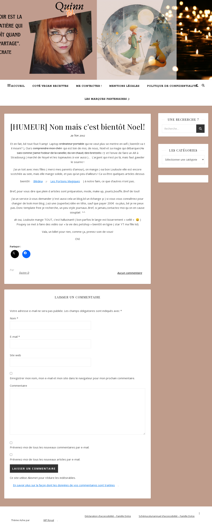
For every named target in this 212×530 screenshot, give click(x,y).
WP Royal (48, 520)
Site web (15, 355)
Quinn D (24, 272)
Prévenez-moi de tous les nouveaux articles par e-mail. (45, 459)
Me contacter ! (89, 86)
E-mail (15, 336)
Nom (14, 318)
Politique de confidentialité (172, 86)
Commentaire (18, 385)
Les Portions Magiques (65, 181)
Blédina (38, 181)
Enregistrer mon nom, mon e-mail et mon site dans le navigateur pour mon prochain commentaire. (72, 378)
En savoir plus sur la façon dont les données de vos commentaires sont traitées (64, 485)
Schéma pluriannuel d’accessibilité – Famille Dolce (167, 516)
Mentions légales (124, 86)
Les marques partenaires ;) (107, 99)
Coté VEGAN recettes (50, 86)
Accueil (18, 86)
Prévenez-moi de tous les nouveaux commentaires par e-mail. (49, 447)
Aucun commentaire (129, 273)
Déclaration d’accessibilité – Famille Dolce (108, 516)
